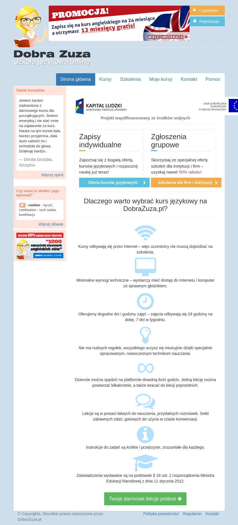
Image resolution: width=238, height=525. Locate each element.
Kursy (105, 79)
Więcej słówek (50, 224)
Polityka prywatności (161, 513)
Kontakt (189, 79)
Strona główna (75, 79)
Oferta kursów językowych (117, 182)
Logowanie (206, 10)
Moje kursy (160, 79)
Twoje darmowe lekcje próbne (145, 499)
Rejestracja (206, 21)
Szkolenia (130, 79)
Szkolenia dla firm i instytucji (188, 182)
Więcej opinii (52, 175)
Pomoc (213, 79)
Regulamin (192, 513)
